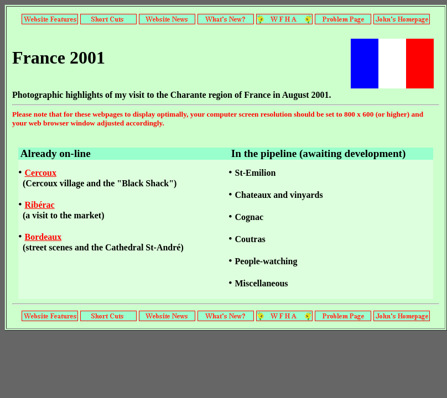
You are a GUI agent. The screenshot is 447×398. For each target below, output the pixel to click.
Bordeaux (43, 237)
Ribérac (40, 205)
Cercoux (40, 172)
